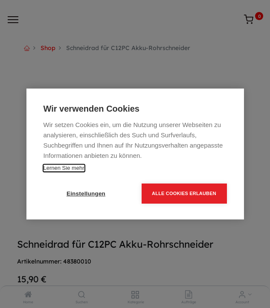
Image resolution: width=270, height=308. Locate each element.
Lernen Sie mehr (64, 168)
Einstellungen (86, 193)
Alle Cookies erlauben (184, 193)
